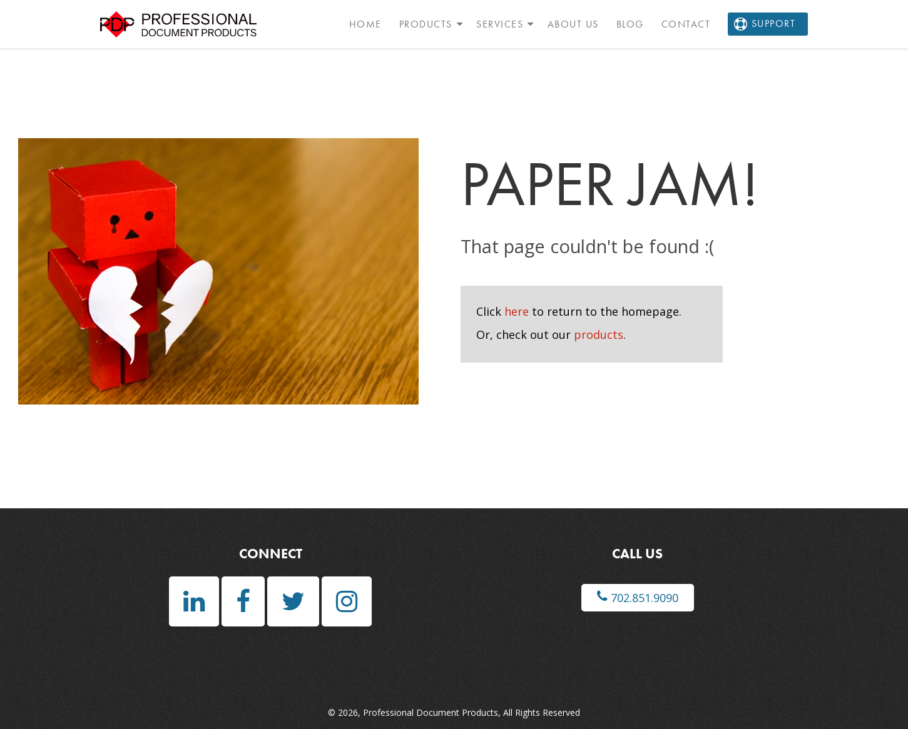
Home (365, 24)
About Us (573, 24)
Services (499, 24)
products (598, 334)
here (516, 311)
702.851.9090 (637, 597)
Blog (630, 24)
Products (425, 24)
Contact (686, 24)
